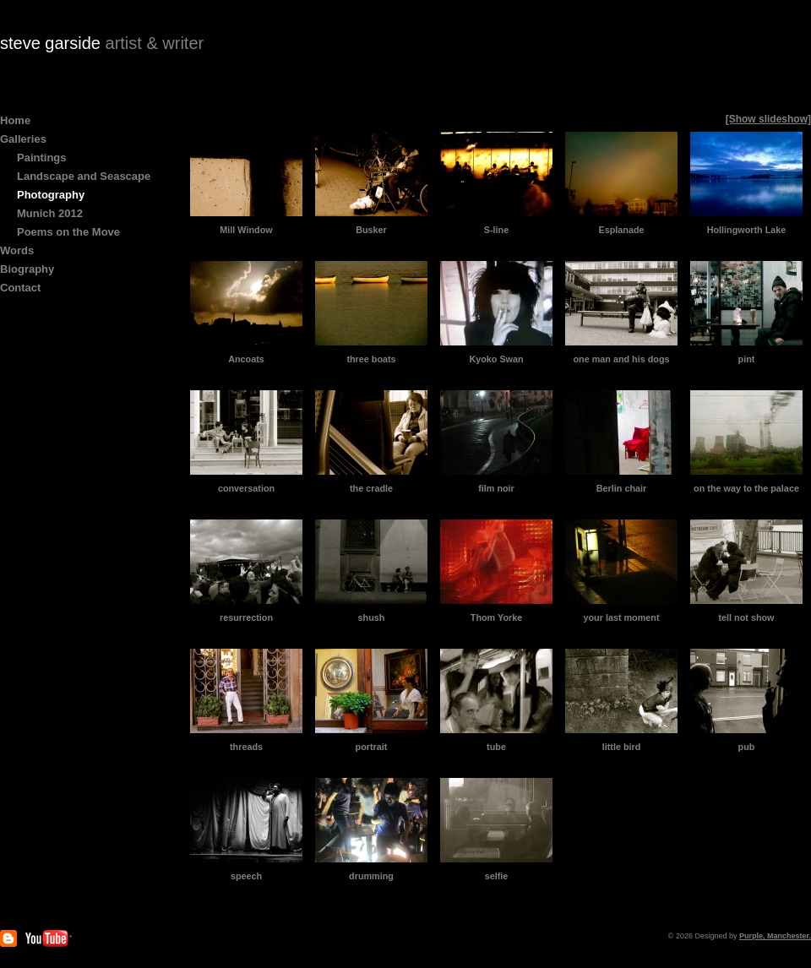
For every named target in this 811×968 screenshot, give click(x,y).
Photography (50, 194)
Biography (27, 269)
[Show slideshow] (768, 119)
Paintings (42, 157)
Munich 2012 (50, 213)
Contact (20, 287)
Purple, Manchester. (775, 936)
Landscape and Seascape (83, 176)
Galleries (23, 139)
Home (15, 120)
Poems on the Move (68, 232)
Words (17, 250)
